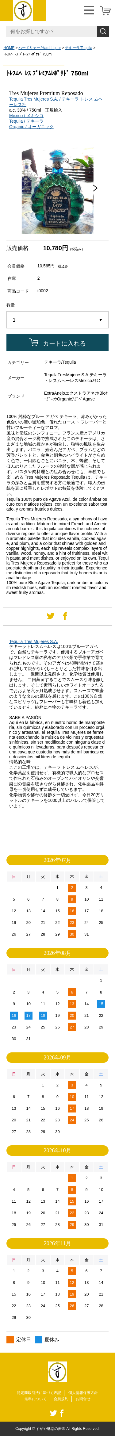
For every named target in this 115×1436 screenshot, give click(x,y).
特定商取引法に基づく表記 (39, 1393)
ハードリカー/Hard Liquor (39, 48)
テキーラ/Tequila (78, 48)
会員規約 (61, 1399)
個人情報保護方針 (83, 1393)
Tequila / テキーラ (26, 121)
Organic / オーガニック (31, 126)
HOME (8, 48)
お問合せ (83, 1399)
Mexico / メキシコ (26, 115)
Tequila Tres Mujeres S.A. (33, 641)
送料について (36, 1399)
